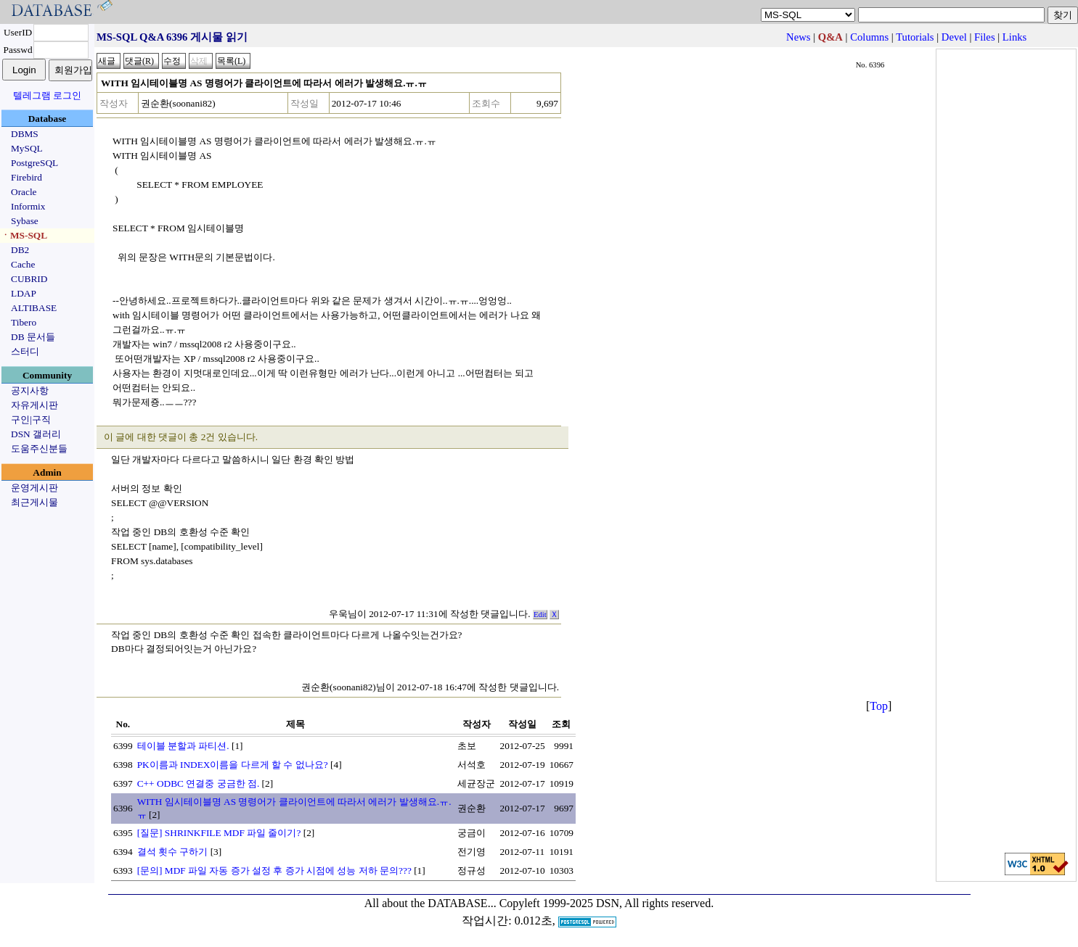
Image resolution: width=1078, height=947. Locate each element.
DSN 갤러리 (36, 434)
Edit (540, 615)
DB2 (20, 249)
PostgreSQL (34, 162)
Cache (23, 264)
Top (879, 706)
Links (1014, 37)
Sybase (24, 220)
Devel (954, 37)
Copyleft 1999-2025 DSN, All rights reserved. (606, 903)
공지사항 (30, 390)
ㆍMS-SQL (24, 235)
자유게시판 (34, 405)
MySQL (27, 148)
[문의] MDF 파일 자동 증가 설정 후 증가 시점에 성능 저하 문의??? (274, 870)
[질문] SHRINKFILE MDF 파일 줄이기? (219, 832)
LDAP (23, 293)
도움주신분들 (39, 448)
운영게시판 (34, 487)
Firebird (26, 177)
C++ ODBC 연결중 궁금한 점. (198, 783)
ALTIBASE (34, 307)
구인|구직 (31, 419)
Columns (869, 37)
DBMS (24, 133)
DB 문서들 (33, 336)
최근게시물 (34, 502)
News (798, 37)
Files (984, 37)
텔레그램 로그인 (47, 95)
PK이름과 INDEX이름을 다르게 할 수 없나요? (232, 764)
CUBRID (29, 278)
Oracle (24, 191)
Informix (28, 206)
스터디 (25, 351)
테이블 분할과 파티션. (183, 745)
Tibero (23, 322)
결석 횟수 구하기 (172, 851)
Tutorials (915, 37)
